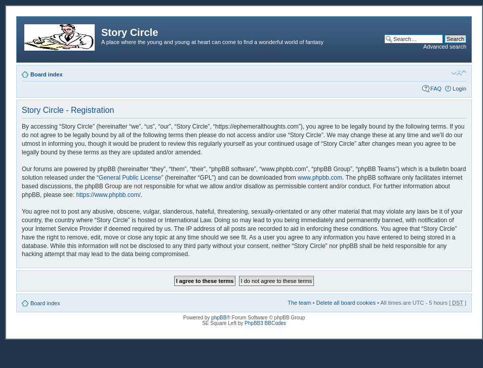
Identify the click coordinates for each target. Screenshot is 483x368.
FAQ (435, 89)
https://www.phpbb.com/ (108, 194)
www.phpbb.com (320, 177)
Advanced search (444, 47)
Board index (46, 74)
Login (459, 89)
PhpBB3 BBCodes (265, 323)
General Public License (130, 177)
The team (299, 303)
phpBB (218, 317)
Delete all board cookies (345, 303)
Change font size (459, 72)
